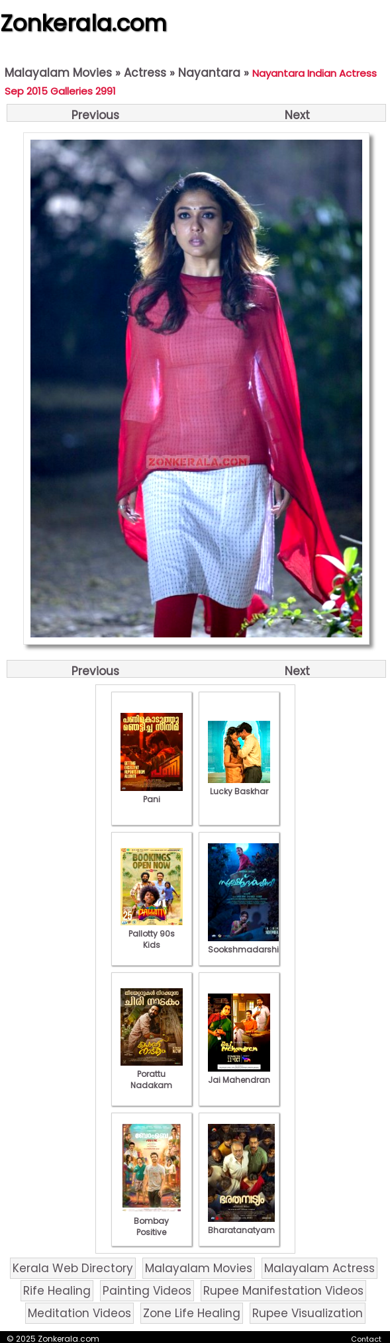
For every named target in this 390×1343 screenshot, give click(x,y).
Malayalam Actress (319, 1268)
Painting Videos (147, 1291)
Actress (145, 73)
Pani (152, 793)
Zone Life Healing (191, 1313)
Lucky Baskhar (239, 785)
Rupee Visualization (307, 1313)
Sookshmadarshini (247, 944)
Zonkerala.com (83, 23)
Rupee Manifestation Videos (283, 1291)
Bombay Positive (152, 1221)
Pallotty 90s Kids (152, 933)
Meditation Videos (79, 1313)
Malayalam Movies (58, 73)
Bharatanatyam (241, 1224)
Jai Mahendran (239, 1074)
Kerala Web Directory (73, 1268)
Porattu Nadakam (152, 1074)
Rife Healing (57, 1291)
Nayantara (209, 73)
